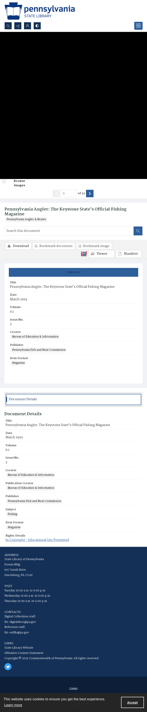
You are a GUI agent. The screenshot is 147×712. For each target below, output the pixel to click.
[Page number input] (69, 193)
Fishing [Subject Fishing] (12, 514)
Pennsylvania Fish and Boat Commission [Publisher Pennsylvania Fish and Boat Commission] (39, 350)
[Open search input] (8, 25)
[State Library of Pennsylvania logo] (39, 11)
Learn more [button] (13, 705)
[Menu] (138, 26)
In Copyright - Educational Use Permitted (37, 540)
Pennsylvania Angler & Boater (26, 219)
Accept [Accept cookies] (132, 702)
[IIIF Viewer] (101, 254)
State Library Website (18, 648)
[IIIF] (83, 253)
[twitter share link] (7, 666)
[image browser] (16, 183)
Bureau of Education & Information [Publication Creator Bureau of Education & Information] (31, 488)
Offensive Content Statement (23, 653)
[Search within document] (138, 231)
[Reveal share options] (17, 25)
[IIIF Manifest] (129, 254)
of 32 (81, 193)
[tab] (73, 272)
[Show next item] (90, 193)
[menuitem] (73, 688)
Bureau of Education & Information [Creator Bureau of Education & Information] (35, 337)
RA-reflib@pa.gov (16, 632)
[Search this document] (69, 231)
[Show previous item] (56, 193)
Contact (73, 688)
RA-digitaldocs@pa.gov (20, 622)
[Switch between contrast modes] (37, 25)
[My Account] (27, 25)
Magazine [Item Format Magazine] (18, 363)
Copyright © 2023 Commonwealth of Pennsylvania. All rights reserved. (51, 658)
